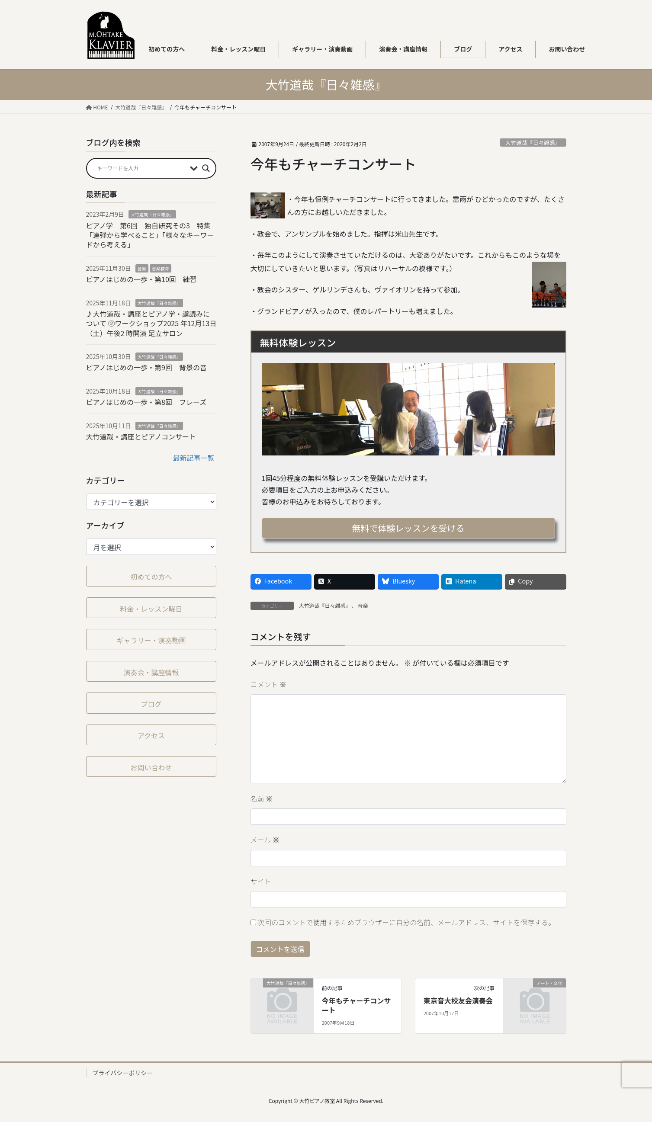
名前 (262, 798)
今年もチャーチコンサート (356, 1005)
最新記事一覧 (193, 457)
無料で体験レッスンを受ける (408, 528)
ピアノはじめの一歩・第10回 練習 (141, 279)
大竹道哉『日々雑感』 (533, 142)
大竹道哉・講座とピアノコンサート (141, 436)
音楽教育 (160, 268)
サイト (261, 881)
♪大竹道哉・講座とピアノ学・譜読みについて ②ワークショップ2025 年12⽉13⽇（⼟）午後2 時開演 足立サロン (151, 323)
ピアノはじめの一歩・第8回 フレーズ (146, 402)
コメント (269, 684)
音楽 (363, 605)
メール (265, 839)
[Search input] (141, 168)
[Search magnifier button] (206, 168)
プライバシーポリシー (123, 1072)
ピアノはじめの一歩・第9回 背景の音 (146, 367)
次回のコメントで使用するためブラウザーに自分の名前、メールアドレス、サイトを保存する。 (406, 922)
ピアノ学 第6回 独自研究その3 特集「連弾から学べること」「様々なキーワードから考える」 (150, 235)
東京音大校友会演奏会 (458, 1000)
